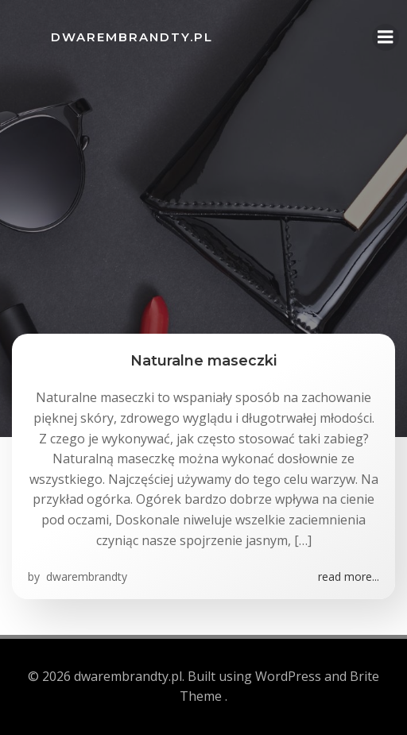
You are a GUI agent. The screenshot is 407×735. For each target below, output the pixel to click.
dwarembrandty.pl (132, 36)
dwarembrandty (85, 576)
